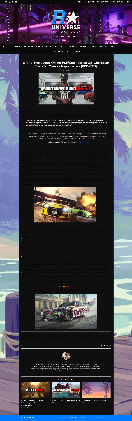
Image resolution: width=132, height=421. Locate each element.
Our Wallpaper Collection (67, 51)
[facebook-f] (3, 2)
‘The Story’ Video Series (104, 46)
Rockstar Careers (121, 2)
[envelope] (16, 2)
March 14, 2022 (82, 142)
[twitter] (6, 2)
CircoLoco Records (78, 46)
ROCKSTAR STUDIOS (55, 46)
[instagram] (9, 2)
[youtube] (13, 2)
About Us (28, 46)
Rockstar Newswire (87, 2)
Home (17, 46)
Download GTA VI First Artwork (94, 400)
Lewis (24, 346)
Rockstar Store (104, 2)
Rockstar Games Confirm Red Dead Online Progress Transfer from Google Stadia (35, 402)
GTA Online (66, 60)
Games (39, 46)
